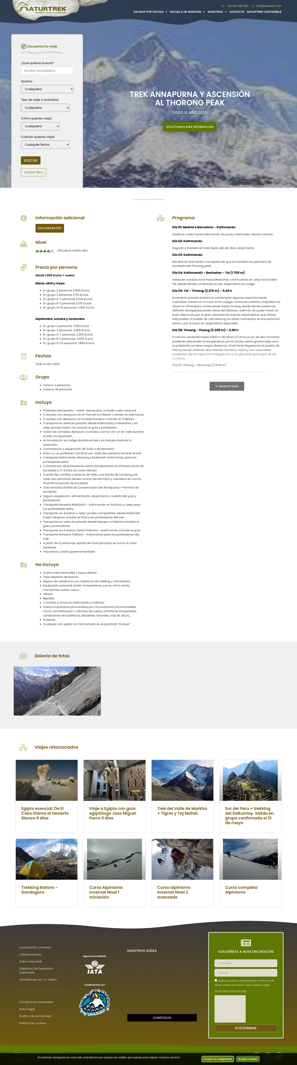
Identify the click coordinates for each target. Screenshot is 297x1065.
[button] (227, 386)
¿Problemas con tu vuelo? (38, 980)
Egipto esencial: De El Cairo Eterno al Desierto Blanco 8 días (45, 813)
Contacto (236, 11)
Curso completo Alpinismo (241, 890)
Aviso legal (27, 1009)
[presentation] (230, 1009)
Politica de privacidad (35, 1016)
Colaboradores (30, 955)
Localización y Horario (35, 948)
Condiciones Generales (36, 1002)
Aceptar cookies (247, 1059)
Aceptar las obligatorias (218, 1059)
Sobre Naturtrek (30, 962)
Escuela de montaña (187, 12)
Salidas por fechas (150, 12)
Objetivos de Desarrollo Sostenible (36, 971)
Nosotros (217, 12)
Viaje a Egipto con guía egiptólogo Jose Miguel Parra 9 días (112, 813)
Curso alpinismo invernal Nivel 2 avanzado (174, 892)
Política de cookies (33, 1023)
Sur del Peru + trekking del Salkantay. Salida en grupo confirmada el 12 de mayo (249, 816)
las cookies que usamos (128, 1057)
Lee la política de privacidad (231, 991)
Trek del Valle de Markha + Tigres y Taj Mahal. (182, 811)
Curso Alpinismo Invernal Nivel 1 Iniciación (106, 892)
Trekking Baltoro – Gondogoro (39, 890)
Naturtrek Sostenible (264, 11)
